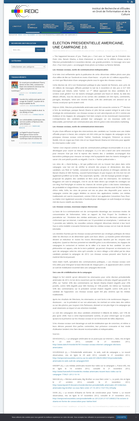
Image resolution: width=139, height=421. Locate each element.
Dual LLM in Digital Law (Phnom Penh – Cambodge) (121, 26)
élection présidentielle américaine (105, 406)
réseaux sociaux (124, 406)
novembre (31, 35)
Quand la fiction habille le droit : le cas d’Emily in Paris (32, 111)
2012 (24, 35)
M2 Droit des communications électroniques (50, 26)
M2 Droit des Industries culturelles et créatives (69, 26)
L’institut (17, 26)
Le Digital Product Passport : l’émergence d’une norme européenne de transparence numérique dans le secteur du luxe (26, 136)
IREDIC (20, 35)
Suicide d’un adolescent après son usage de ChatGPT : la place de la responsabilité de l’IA (32, 101)
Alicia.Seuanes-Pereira (37, 106)
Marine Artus (65, 51)
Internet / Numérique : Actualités (101, 51)
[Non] (136, 417)
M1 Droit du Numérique (32, 26)
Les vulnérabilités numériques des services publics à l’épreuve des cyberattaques (32, 122)
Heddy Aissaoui (37, 143)
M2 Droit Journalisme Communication (87, 26)
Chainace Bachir (38, 114)
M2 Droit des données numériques (105, 25)
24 (37, 35)
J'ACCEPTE (121, 417)
